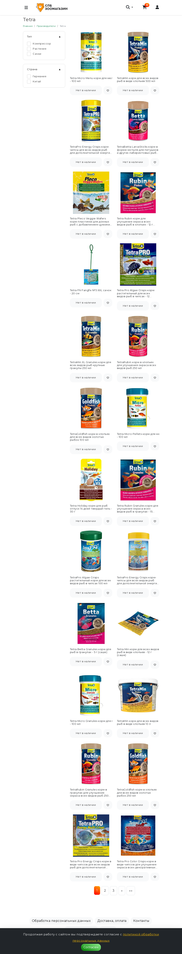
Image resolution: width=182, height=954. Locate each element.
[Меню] (26, 7)
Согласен (91, 947)
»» (130, 890)
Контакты (141, 921)
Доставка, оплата (112, 921)
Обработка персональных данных (61, 921)
